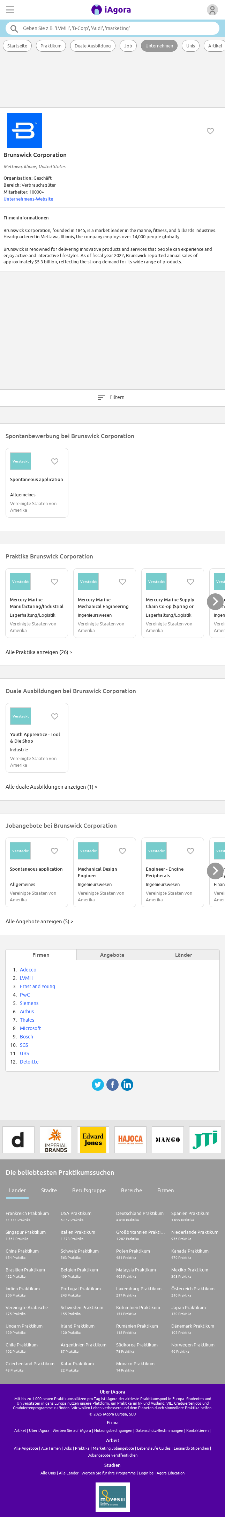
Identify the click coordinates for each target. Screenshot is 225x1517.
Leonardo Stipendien (191, 1448)
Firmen (165, 1190)
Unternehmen (159, 45)
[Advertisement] (112, 80)
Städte (49, 1190)
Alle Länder (68, 1473)
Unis (190, 45)
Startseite (17, 45)
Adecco (28, 969)
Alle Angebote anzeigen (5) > (39, 921)
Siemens (29, 1003)
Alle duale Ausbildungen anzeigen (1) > (51, 787)
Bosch (26, 1036)
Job (128, 45)
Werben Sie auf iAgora (72, 1430)
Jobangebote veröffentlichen (112, 1455)
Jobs (68, 1448)
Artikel (20, 1430)
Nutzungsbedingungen (113, 1430)
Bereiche (131, 1190)
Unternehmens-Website (28, 199)
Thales (27, 1020)
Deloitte (29, 1062)
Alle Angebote (26, 1448)
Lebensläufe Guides (154, 1448)
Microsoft (30, 1028)
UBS (24, 1053)
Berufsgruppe (89, 1190)
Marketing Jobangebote (113, 1448)
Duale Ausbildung (93, 45)
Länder (17, 1190)
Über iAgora (39, 1430)
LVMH (26, 978)
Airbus (27, 1011)
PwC (25, 995)
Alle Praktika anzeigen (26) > (39, 652)
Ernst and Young (37, 986)
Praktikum (50, 45)
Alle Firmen (51, 1448)
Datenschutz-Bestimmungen (159, 1430)
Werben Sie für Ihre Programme (109, 1473)
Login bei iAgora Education (162, 1473)
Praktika (82, 1448)
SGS (24, 1045)
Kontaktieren (197, 1430)
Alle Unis (48, 1473)
